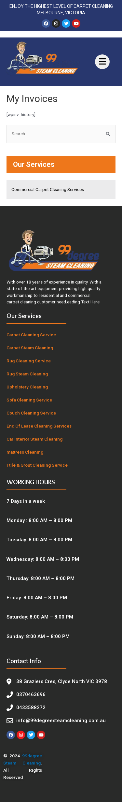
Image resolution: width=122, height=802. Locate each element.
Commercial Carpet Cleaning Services (47, 189)
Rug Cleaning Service (29, 360)
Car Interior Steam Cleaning (34, 439)
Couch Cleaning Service (31, 413)
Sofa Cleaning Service (29, 399)
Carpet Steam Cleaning (30, 347)
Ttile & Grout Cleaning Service (37, 465)
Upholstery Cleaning (27, 386)
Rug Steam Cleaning (27, 373)
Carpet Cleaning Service (31, 334)
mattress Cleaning (25, 452)
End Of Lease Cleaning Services (39, 426)
